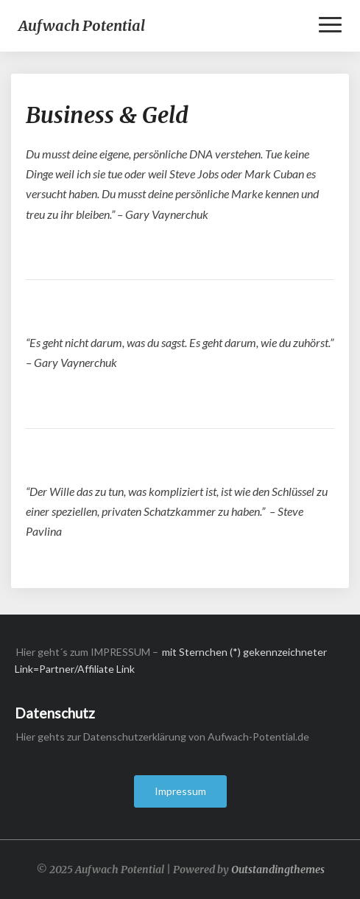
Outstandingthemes (278, 869)
